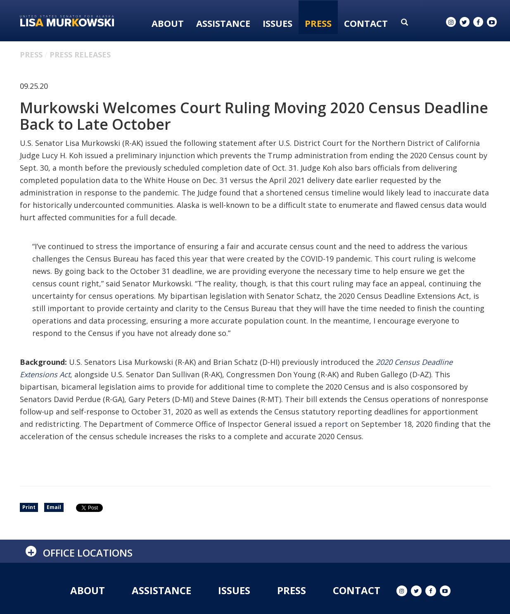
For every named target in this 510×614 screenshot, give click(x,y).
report (336, 424)
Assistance (223, 23)
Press (318, 23)
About (168, 23)
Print (29, 507)
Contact (366, 23)
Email (54, 507)
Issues (277, 23)
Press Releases (80, 54)
